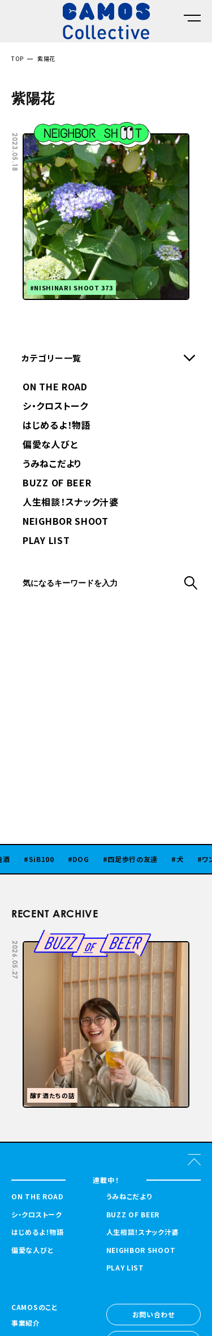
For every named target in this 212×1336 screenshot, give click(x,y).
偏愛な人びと (50, 445)
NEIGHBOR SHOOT (66, 522)
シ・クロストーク (55, 406)
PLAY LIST (46, 541)
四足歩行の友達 (137, 859)
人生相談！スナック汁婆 (71, 502)
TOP (17, 58)
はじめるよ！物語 (57, 426)
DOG (85, 859)
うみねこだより (52, 464)
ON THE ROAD (55, 387)
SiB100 (46, 859)
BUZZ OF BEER (57, 483)
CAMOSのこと (34, 1308)
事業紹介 (25, 1324)
